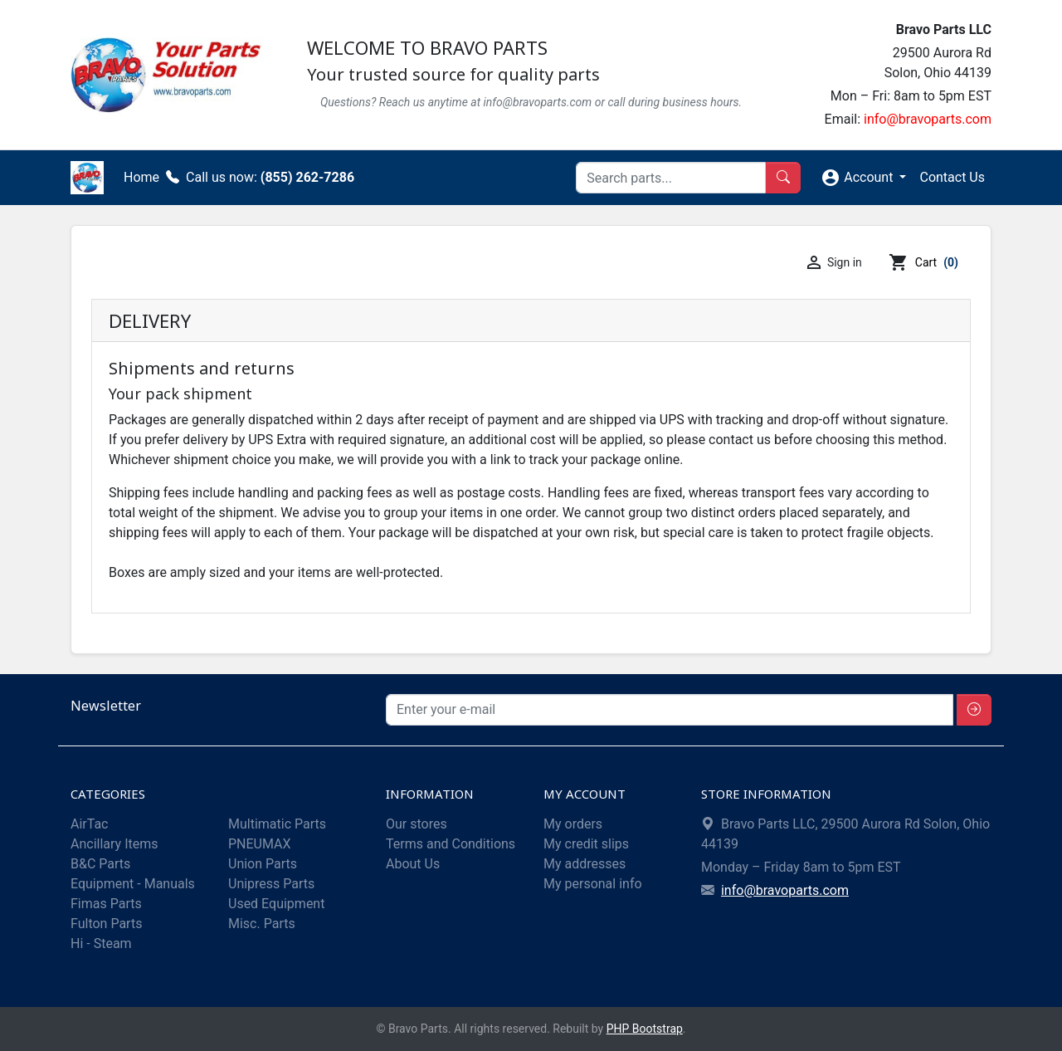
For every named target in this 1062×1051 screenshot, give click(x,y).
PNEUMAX (259, 844)
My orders (572, 824)
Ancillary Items (114, 844)
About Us (413, 864)
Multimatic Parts (277, 824)
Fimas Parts (106, 904)
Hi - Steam (101, 943)
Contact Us (952, 177)
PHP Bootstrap (645, 1028)
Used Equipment (276, 904)
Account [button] (858, 178)
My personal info (592, 884)
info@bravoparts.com (927, 119)
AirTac (90, 824)
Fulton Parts (106, 923)
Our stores (416, 824)
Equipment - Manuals (133, 884)
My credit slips (586, 844)
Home (141, 177)
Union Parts (262, 864)
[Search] (671, 177)
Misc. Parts (261, 923)
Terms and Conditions (450, 844)
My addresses (584, 864)
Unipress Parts (271, 884)
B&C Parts (100, 864)
